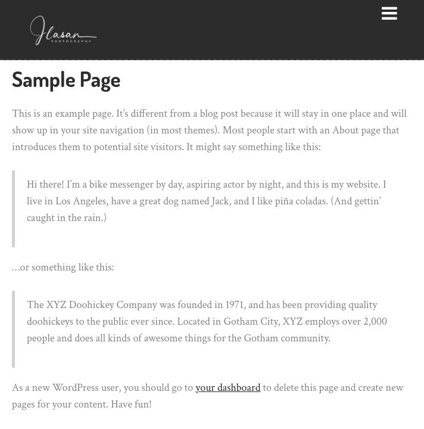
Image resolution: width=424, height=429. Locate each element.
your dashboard (227, 387)
